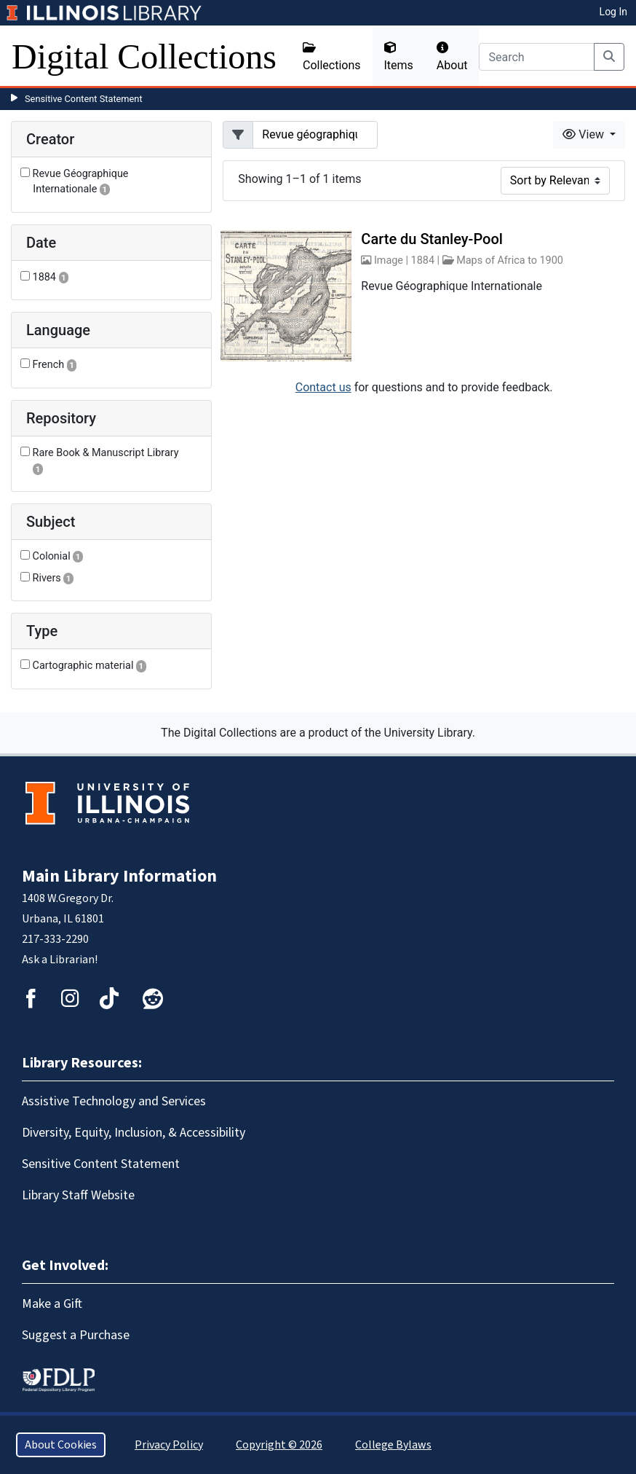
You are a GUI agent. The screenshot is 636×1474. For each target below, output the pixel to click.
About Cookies (61, 1445)
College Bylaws (393, 1445)
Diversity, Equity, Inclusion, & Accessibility (133, 1133)
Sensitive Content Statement (84, 98)
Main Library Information (119, 876)
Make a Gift (52, 1304)
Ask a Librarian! (60, 960)
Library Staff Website (78, 1195)
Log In (613, 11)
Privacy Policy (169, 1445)
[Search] (537, 57)
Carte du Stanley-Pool (432, 239)
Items (398, 57)
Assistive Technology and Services (114, 1101)
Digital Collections (144, 56)
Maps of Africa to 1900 (509, 260)
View (585, 134)
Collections (332, 57)
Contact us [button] (323, 387)
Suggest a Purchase (76, 1335)
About (452, 57)
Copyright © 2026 (279, 1445)
